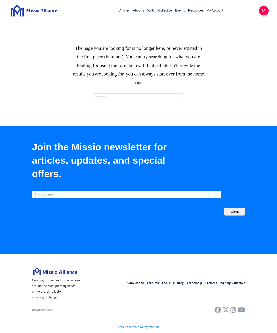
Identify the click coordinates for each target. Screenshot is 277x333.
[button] (264, 10)
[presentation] (59, 209)
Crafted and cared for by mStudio (138, 327)
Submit (234, 211)
